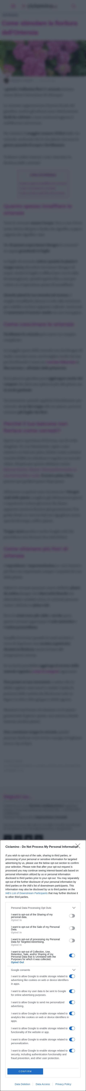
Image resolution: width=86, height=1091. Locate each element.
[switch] (72, 916)
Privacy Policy (63, 1084)
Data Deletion (22, 1084)
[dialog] (43, 965)
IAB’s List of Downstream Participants (26, 893)
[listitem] (43, 908)
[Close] (78, 847)
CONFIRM (25, 1071)
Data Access (43, 1084)
